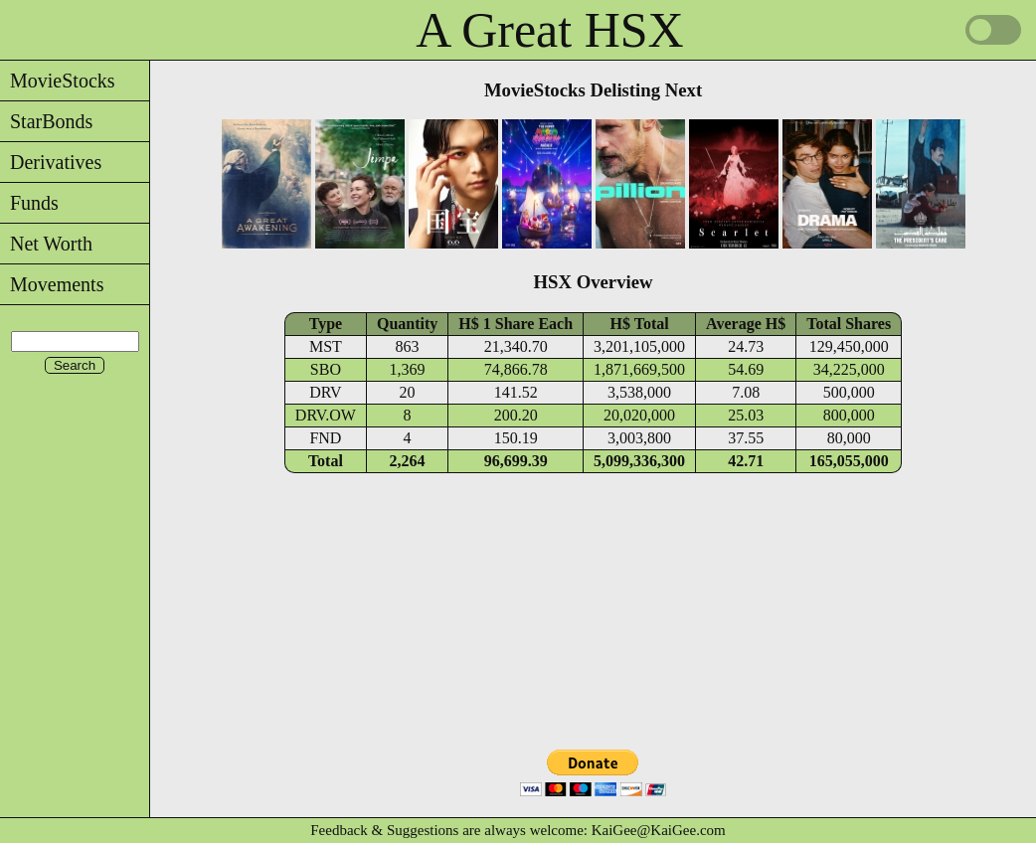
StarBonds (46, 121)
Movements (51, 284)
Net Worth (46, 243)
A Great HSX (549, 30)
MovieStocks (57, 80)
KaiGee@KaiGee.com (659, 830)
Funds (29, 203)
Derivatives (50, 162)
